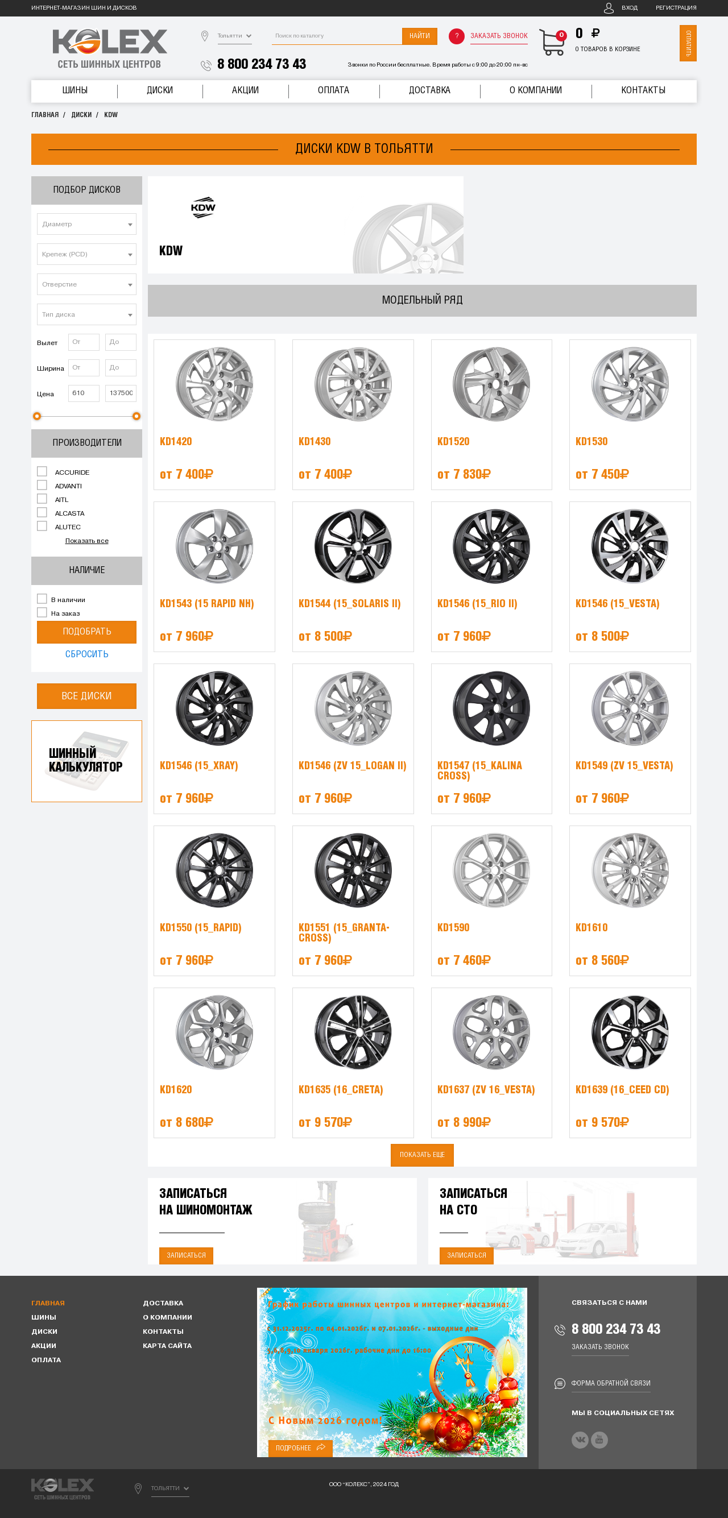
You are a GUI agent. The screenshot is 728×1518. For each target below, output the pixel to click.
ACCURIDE (63, 472)
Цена (45, 394)
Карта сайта (167, 1346)
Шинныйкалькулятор (86, 761)
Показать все (87, 541)
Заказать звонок (499, 36)
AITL (52, 499)
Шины (75, 90)
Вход (630, 8)
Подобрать (87, 632)
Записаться (186, 1255)
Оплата (333, 90)
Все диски (86, 696)
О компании (536, 90)
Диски (160, 90)
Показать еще (422, 1155)
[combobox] (86, 224)
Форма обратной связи (611, 1383)
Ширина (50, 369)
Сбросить (87, 654)
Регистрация (676, 8)
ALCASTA (60, 513)
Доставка (429, 90)
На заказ (58, 613)
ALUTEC (59, 526)
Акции (245, 90)
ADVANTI (59, 485)
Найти (420, 36)
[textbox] (87, 224)
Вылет (47, 343)
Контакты (643, 90)
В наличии (61, 599)
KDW (111, 115)
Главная (45, 115)
